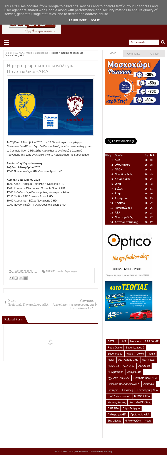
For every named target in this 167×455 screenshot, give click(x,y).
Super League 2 (135, 347)
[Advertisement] (51, 237)
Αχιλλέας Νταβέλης (119, 378)
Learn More (78, 20)
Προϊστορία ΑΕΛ (139, 414)
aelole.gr (108, 451)
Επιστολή (127, 390)
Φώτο (148, 420)
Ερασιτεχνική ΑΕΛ (147, 390)
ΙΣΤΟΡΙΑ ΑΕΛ (142, 396)
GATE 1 (112, 341)
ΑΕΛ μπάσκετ (115, 371)
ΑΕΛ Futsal (148, 359)
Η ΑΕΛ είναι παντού (119, 396)
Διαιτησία (148, 384)
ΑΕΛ (57, 451)
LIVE (123, 341)
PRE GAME (152, 341)
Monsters (135, 341)
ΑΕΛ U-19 (144, 365)
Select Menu (6, 43)
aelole (140, 353)
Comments (133, 53)
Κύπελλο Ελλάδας (140, 402)
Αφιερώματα (134, 371)
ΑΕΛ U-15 (113, 365)
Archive (154, 53)
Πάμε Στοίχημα (131, 408)
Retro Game (115, 347)
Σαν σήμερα (115, 420)
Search (163, 42)
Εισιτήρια (113, 390)
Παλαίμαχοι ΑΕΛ (117, 414)
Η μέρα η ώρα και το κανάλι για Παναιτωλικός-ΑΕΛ (40, 68)
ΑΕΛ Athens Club (128, 359)
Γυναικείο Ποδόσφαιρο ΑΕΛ (123, 384)
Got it (95, 20)
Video (113, 53)
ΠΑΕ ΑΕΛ (51, 271)
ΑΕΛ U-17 (129, 365)
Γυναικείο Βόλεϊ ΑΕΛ (145, 378)
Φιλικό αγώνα (133, 420)
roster (111, 359)
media (60, 271)
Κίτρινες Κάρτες (117, 402)
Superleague (71, 271)
